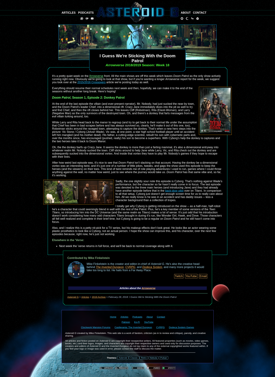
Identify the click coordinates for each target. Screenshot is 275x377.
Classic (134, 358)
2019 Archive (99, 297)
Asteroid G (73, 297)
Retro (144, 358)
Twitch (179, 276)
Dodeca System (152, 267)
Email (203, 276)
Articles (85, 297)
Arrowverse (96, 75)
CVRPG (130, 267)
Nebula (153, 358)
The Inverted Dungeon (110, 267)
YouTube (191, 276)
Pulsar (163, 358)
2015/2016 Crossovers (91, 82)
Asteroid (123, 358)
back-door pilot (174, 190)
